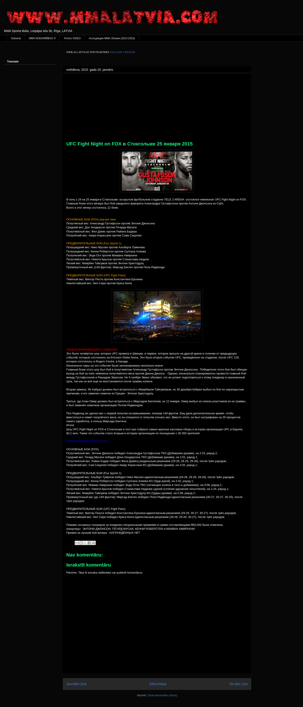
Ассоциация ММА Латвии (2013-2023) (112, 38)
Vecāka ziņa (238, 684)
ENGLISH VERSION (122, 52)
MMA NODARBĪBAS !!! (42, 38)
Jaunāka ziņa (76, 684)
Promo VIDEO (72, 38)
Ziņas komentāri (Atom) (162, 695)
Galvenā (16, 38)
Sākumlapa (157, 684)
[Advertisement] (157, 108)
